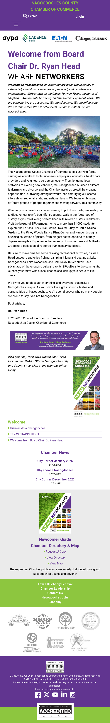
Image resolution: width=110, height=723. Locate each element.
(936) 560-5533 (78, 679)
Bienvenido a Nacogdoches (27, 428)
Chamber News (55, 452)
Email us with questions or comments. (55, 689)
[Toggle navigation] (16, 25)
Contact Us (55, 593)
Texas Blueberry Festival (55, 584)
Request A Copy (56, 551)
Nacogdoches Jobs (55, 597)
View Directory (56, 557)
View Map (56, 563)
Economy (55, 602)
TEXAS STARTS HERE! (24, 434)
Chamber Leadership (55, 588)
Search (30, 16)
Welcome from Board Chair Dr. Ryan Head (36, 440)
